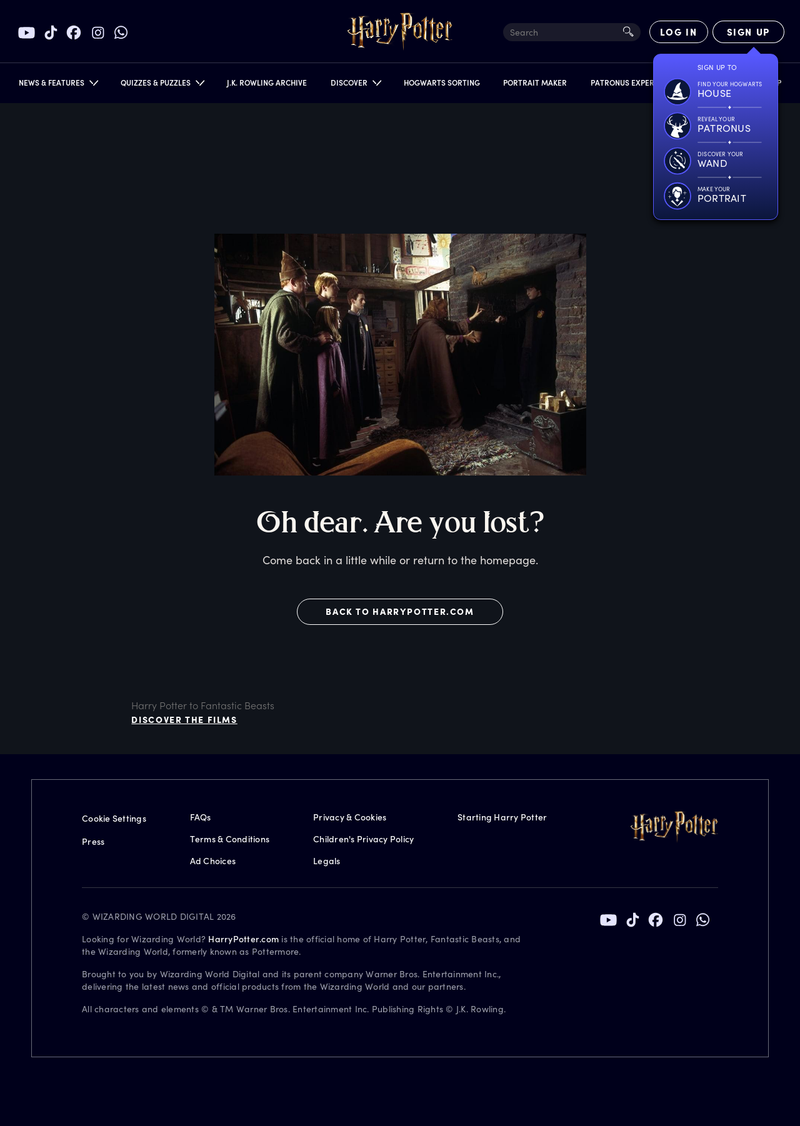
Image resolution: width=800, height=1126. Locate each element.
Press (93, 841)
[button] (57, 85)
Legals (327, 861)
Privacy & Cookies (349, 817)
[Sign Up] (748, 32)
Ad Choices (213, 861)
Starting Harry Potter (502, 817)
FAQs (200, 817)
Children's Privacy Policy (363, 839)
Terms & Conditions (230, 839)
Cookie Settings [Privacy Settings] (114, 818)
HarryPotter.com (243, 939)
